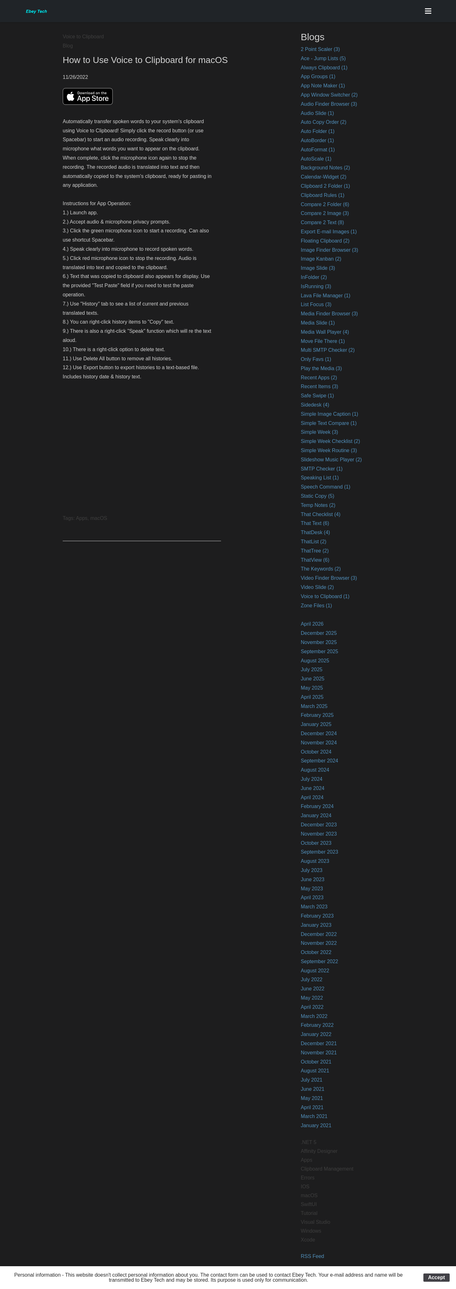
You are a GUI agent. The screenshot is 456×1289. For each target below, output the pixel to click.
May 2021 (312, 1098)
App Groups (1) (318, 76)
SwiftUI (309, 1204)
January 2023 (316, 925)
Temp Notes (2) (318, 505)
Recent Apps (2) (319, 377)
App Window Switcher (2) (329, 95)
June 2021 (313, 1089)
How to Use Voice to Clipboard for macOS (145, 60)
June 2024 (313, 788)
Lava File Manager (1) (326, 295)
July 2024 (312, 779)
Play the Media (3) (321, 368)
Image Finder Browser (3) (329, 250)
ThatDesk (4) (315, 532)
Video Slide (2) (317, 587)
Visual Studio (315, 1222)
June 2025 (313, 678)
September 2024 (319, 760)
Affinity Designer (319, 1151)
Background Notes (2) (325, 167)
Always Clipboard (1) (324, 67)
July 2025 (312, 669)
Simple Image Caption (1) (329, 414)
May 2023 (312, 888)
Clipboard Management (327, 1169)
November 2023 (319, 834)
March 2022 (314, 1016)
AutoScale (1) (316, 158)
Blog (68, 45)
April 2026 (312, 624)
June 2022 (313, 988)
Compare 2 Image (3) (325, 213)
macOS (309, 1195)
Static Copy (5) (317, 496)
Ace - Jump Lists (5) (323, 58)
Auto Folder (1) (318, 131)
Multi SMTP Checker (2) (328, 350)
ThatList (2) (313, 541)
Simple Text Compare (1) (329, 423)
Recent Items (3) (319, 386)
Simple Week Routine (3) (329, 450)
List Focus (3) (316, 304)
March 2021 (314, 1116)
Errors (308, 1177)
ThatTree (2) (315, 550)
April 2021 (312, 1107)
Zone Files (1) (316, 605)
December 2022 (319, 934)
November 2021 (319, 1052)
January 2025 (316, 724)
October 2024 (316, 752)
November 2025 (319, 642)
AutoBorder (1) (317, 140)
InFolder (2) (314, 277)
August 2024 (315, 770)
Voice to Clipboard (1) (325, 596)
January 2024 (316, 815)
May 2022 (312, 998)
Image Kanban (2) (321, 259)
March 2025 (314, 706)
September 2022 (319, 961)
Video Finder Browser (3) (329, 578)
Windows (311, 1231)
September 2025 (319, 651)
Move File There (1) (323, 341)
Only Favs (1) (316, 359)
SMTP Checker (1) (322, 468)
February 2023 (317, 916)
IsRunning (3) (316, 286)
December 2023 (319, 824)
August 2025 (315, 660)
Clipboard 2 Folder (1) (325, 186)
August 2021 (315, 1070)
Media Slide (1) (318, 322)
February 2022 (317, 1025)
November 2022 (319, 943)
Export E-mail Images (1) (329, 231)
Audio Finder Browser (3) (329, 104)
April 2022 (312, 1007)
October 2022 (316, 952)
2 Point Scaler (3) (320, 49)
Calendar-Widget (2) (323, 177)
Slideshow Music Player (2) (331, 459)
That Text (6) (315, 523)
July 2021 (312, 1080)
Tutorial (309, 1213)
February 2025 (317, 715)
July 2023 (312, 870)
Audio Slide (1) (317, 113)
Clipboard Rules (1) (323, 195)
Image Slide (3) (318, 268)
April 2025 (312, 697)
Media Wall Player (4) (325, 332)
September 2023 (319, 852)
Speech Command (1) (326, 487)
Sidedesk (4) (315, 405)
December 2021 (319, 1043)
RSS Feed (312, 1256)
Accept (436, 1277)
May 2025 (312, 688)
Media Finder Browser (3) (329, 313)
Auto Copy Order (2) (323, 122)
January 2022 (316, 1034)
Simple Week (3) (319, 432)
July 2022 (312, 979)
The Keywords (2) (321, 569)
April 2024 (312, 797)
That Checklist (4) (320, 514)
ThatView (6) (315, 560)
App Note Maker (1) (323, 85)
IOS (305, 1186)
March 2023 (314, 906)
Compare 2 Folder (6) (325, 204)
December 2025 (319, 633)
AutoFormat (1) (318, 149)
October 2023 (316, 843)
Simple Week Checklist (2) (330, 441)
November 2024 (319, 742)
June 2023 (313, 879)
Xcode (308, 1239)
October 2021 (316, 1062)
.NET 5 (309, 1142)
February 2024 (317, 806)
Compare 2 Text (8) (322, 222)
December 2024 (319, 733)
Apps (306, 1160)
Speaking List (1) (320, 477)
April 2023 (312, 897)
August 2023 (315, 861)
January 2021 (316, 1125)
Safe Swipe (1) (317, 395)
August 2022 (315, 970)
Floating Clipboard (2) (325, 240)
